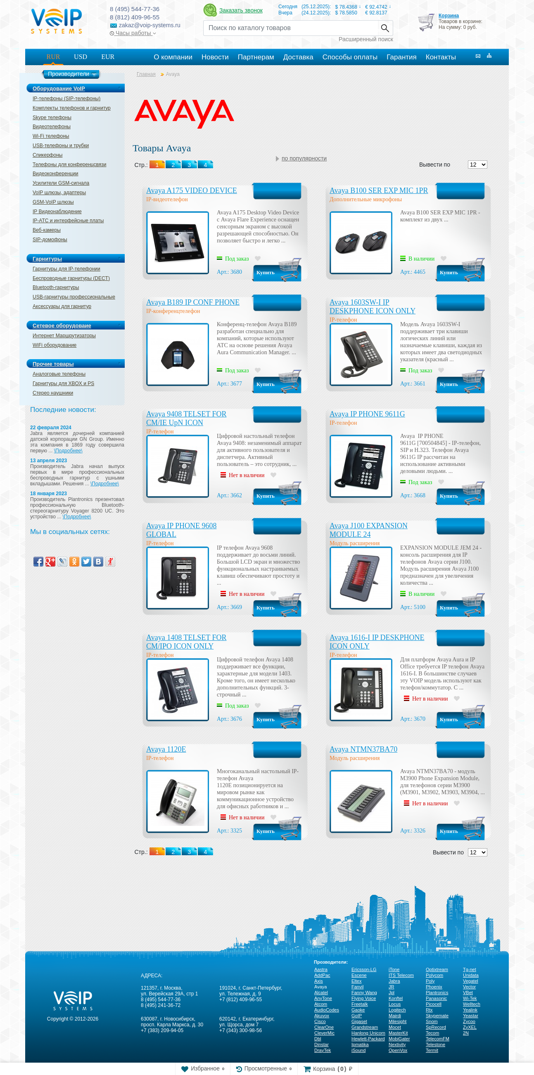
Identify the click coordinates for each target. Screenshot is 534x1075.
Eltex (356, 981)
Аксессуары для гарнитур (62, 306)
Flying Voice (363, 998)
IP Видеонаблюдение (57, 211)
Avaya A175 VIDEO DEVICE (191, 190)
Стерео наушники (53, 393)
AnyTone (323, 998)
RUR (53, 56)
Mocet (395, 1027)
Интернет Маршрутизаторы (64, 336)
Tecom (432, 1032)
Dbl (317, 1038)
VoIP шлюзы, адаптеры (59, 192)
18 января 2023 (48, 493)
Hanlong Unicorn (368, 1032)
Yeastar (470, 1015)
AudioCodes (326, 1009)
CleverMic (324, 1032)
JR (391, 986)
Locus (395, 1004)
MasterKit (398, 1032)
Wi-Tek (470, 998)
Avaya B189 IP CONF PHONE (193, 302)
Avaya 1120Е (166, 749)
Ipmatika (360, 1044)
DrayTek (322, 1050)
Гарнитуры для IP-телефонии (66, 269)
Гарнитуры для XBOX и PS (63, 383)
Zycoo (469, 1021)
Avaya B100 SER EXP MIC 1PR (379, 190)
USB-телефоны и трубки (61, 145)
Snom (432, 1021)
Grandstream (364, 1027)
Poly (430, 981)
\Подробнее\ (68, 451)
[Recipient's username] (290, 28)
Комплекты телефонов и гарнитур (72, 108)
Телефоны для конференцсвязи (69, 164)
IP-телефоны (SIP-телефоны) (66, 98)
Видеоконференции (55, 173)
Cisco (320, 1021)
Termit (432, 1050)
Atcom (320, 1004)
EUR (107, 56)
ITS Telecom (401, 975)
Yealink (470, 1009)
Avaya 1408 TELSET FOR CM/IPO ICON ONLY (186, 641)
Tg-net (469, 969)
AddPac (322, 975)
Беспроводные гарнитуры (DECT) (71, 278)
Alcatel (321, 992)
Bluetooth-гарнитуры (56, 287)
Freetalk (359, 1004)
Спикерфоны (47, 155)
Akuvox (321, 1015)
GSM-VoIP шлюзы (53, 202)
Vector (469, 986)
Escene (359, 975)
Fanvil (357, 986)
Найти (385, 28)
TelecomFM (437, 1038)
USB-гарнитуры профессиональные (74, 297)
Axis (318, 981)
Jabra (394, 981)
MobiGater (399, 1038)
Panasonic (436, 998)
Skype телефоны (52, 117)
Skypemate (437, 1015)
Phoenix (434, 986)
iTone (394, 969)
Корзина (449, 16)
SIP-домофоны (50, 239)
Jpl (391, 992)
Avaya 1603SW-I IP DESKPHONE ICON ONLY (372, 306)
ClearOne (324, 1027)
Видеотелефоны (52, 126)
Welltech (471, 1004)
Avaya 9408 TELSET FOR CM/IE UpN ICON (186, 418)
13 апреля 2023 (48, 460)
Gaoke (358, 1009)
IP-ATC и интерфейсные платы (68, 220)
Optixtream (437, 969)
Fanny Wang (364, 992)
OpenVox (398, 1050)
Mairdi (395, 1015)
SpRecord (436, 1027)
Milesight (397, 1021)
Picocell (433, 1004)
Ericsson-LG (364, 969)
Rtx (429, 1009)
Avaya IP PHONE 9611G (367, 414)
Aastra (321, 969)
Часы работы (133, 33)
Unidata (471, 975)
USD (80, 56)
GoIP (356, 1015)
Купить (265, 272)
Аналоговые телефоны (59, 374)
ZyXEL (470, 1027)
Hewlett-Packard (368, 1038)
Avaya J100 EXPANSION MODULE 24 (369, 530)
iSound (358, 1050)
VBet (468, 992)
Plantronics (437, 992)
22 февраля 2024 (50, 427)
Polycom (434, 975)
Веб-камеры (47, 230)
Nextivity (397, 1044)
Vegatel (470, 981)
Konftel (396, 998)
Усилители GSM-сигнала (61, 183)
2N (466, 1032)
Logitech (397, 1009)
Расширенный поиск (366, 39)
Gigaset (359, 1021)
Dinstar (321, 1044)
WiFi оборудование (54, 345)
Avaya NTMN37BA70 (363, 749)
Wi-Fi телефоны (51, 136)
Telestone (435, 1044)
